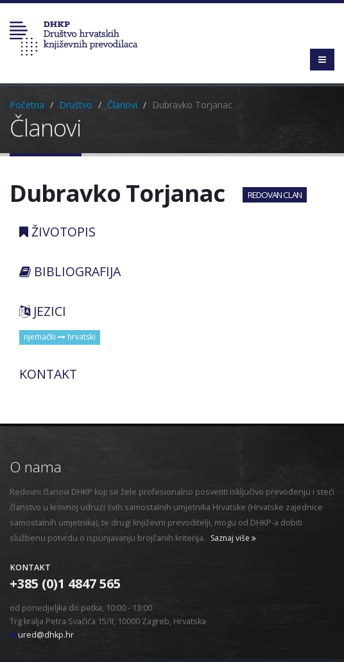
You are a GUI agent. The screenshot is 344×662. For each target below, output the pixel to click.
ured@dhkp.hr (46, 634)
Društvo (75, 105)
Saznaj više (233, 538)
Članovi (122, 105)
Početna (27, 105)
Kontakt (30, 567)
